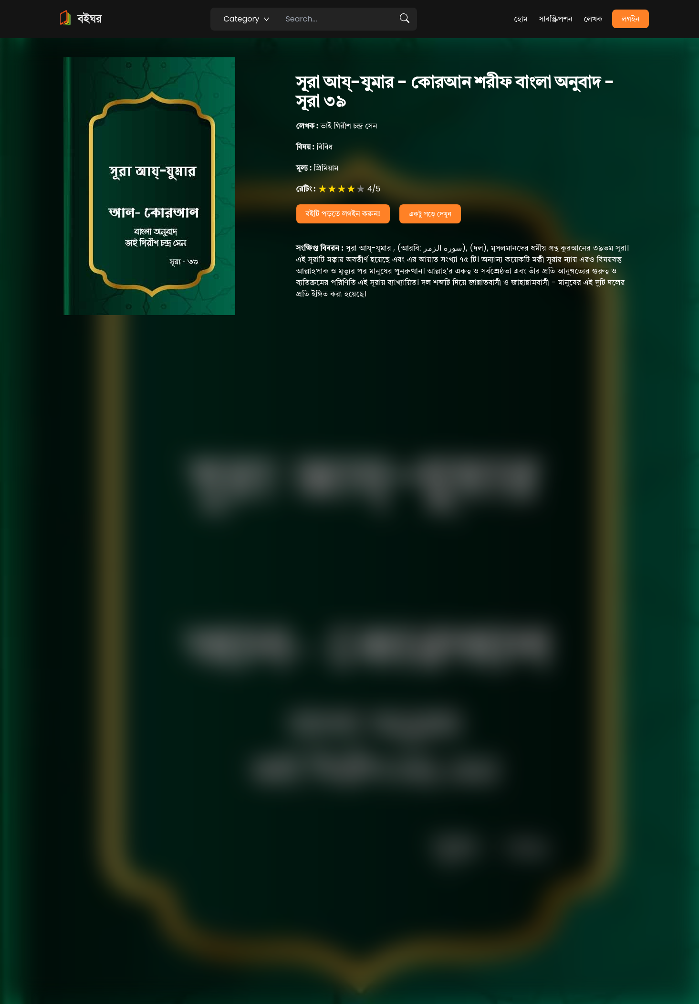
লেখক (593, 18)
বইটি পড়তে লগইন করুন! (343, 213)
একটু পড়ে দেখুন (430, 214)
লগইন (631, 18)
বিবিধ (314, 146)
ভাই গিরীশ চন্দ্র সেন (336, 125)
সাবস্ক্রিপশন (556, 18)
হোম (520, 18)
